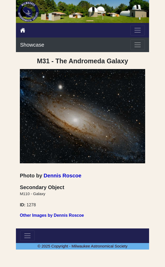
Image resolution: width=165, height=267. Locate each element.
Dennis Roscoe (62, 175)
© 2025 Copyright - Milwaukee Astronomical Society (83, 246)
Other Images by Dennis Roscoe (52, 215)
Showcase (32, 45)
